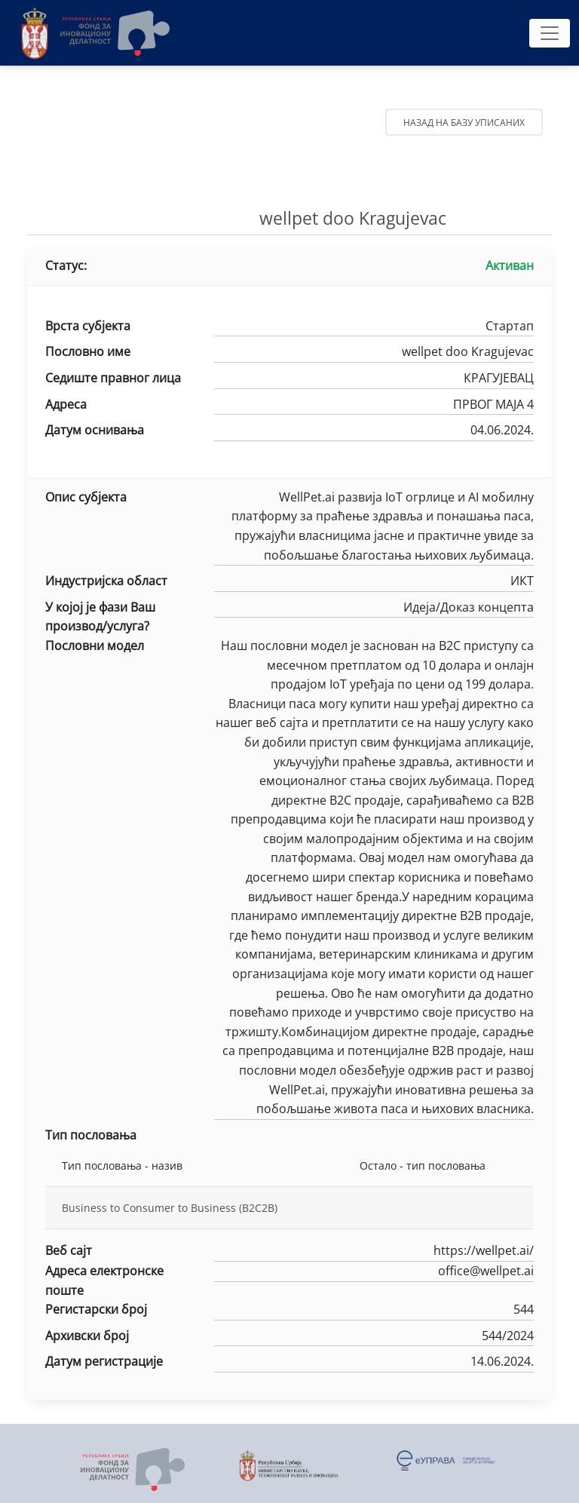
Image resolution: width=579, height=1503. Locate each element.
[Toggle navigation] (549, 33)
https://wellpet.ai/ (374, 1252)
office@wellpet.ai (374, 1272)
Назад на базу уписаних (464, 122)
